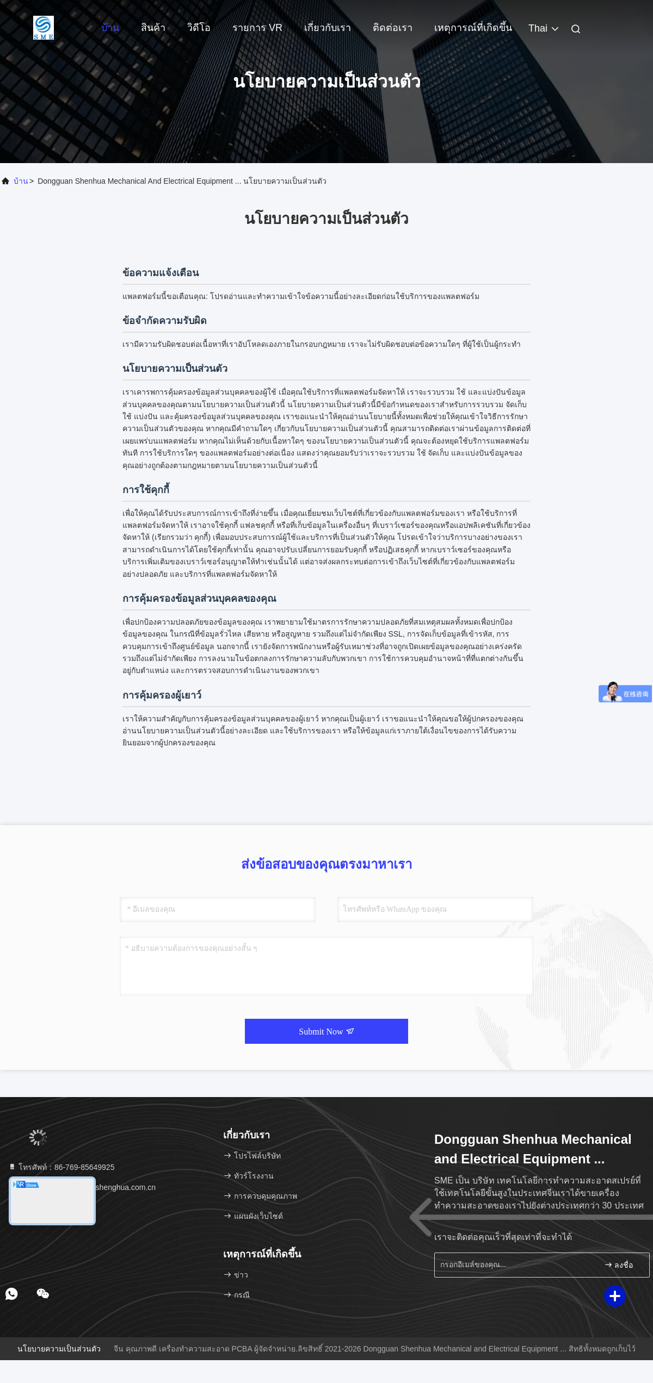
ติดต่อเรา (392, 27)
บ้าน (110, 27)
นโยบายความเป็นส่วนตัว (59, 1348)
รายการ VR (257, 27)
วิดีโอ (199, 27)
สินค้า (153, 27)
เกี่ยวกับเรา (327, 27)
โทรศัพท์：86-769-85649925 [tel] (61, 1167)
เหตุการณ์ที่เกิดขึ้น (473, 27)
